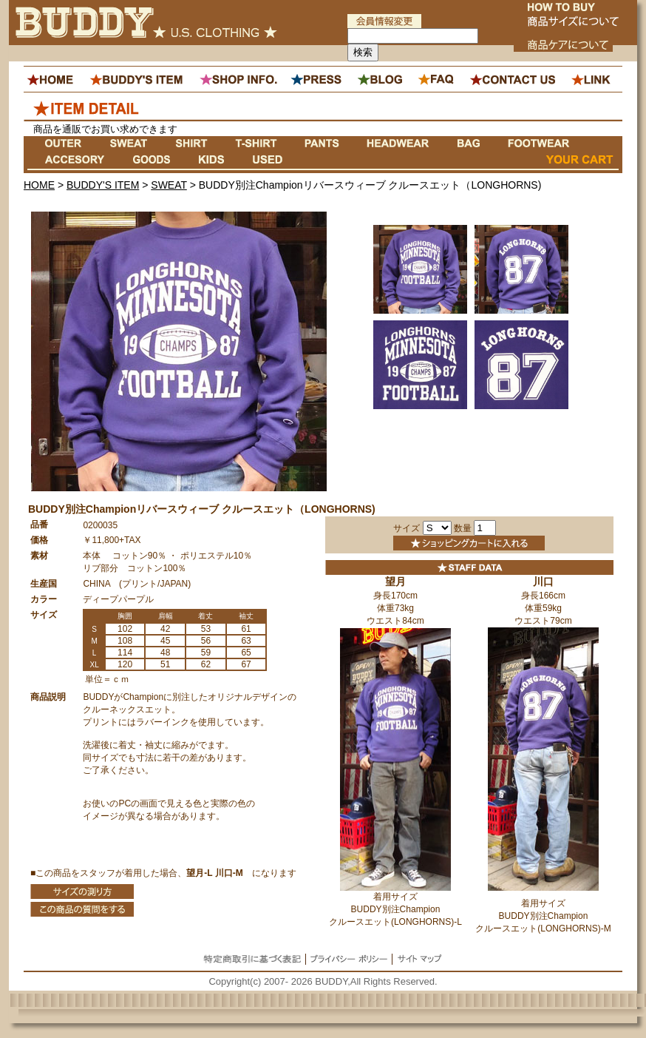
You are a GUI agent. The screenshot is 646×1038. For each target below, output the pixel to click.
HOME (39, 185)
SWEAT (169, 185)
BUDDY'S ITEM (103, 185)
